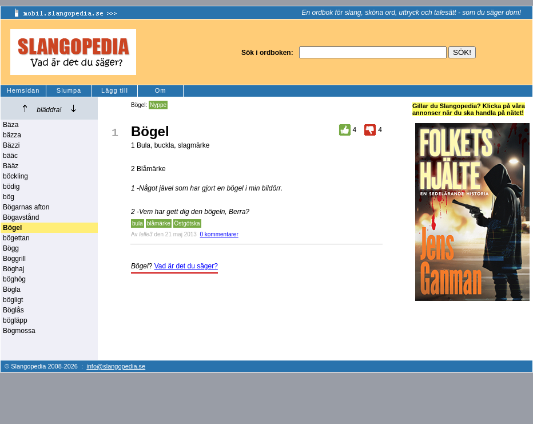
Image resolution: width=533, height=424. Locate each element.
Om (160, 90)
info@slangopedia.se (115, 366)
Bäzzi (11, 145)
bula (137, 223)
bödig (11, 187)
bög (8, 197)
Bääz (10, 166)
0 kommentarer (219, 234)
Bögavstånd (21, 217)
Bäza (10, 125)
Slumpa (69, 90)
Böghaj (13, 269)
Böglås (13, 310)
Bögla (12, 290)
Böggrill (14, 259)
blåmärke (158, 223)
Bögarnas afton (26, 207)
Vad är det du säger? (186, 266)
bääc (10, 156)
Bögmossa (19, 331)
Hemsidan (23, 90)
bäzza (12, 135)
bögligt (13, 300)
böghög (14, 279)
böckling (15, 176)
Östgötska (187, 223)
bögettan (16, 238)
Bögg (11, 248)
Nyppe (158, 105)
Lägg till (114, 90)
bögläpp (15, 320)
